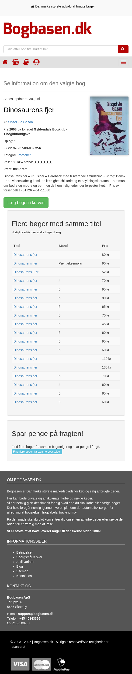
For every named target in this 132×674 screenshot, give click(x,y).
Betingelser (24, 552)
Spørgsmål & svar (29, 557)
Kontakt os (24, 576)
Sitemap (22, 571)
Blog (19, 566)
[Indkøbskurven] (15, 61)
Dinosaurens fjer (25, 255)
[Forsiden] (5, 61)
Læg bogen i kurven (26, 202)
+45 (29, 618)
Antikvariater (25, 562)
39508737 (23, 623)
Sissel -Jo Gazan (20, 122)
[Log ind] (36, 61)
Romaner (24, 155)
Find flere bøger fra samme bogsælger (37, 451)
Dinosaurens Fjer (26, 272)
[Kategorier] (26, 61)
